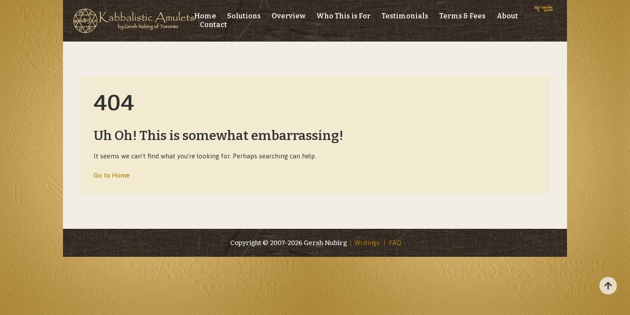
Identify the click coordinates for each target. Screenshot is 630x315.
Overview (288, 16)
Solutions (244, 16)
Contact (213, 25)
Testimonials (405, 16)
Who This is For (343, 16)
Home (205, 16)
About (507, 16)
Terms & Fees (462, 16)
